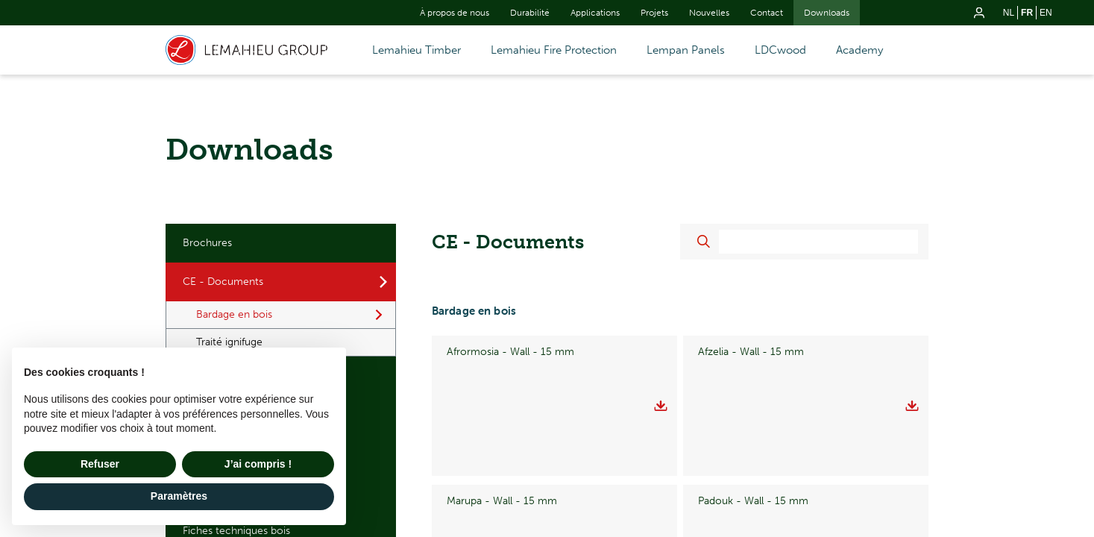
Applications (595, 12)
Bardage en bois (234, 314)
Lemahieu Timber (416, 50)
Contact (766, 12)
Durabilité (530, 12)
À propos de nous (454, 12)
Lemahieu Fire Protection (554, 50)
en (1046, 12)
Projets (654, 12)
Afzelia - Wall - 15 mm (751, 351)
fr (1027, 12)
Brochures (207, 242)
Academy (859, 50)
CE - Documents (223, 281)
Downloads (826, 12)
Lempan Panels (686, 50)
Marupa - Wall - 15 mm (502, 405)
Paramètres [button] (179, 496)
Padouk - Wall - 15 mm (753, 405)
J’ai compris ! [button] (258, 464)
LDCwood (780, 50)
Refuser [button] (100, 464)
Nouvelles (709, 12)
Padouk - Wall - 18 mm (502, 459)
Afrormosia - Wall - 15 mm (510, 351)
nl (1008, 12)
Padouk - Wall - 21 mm (753, 459)
